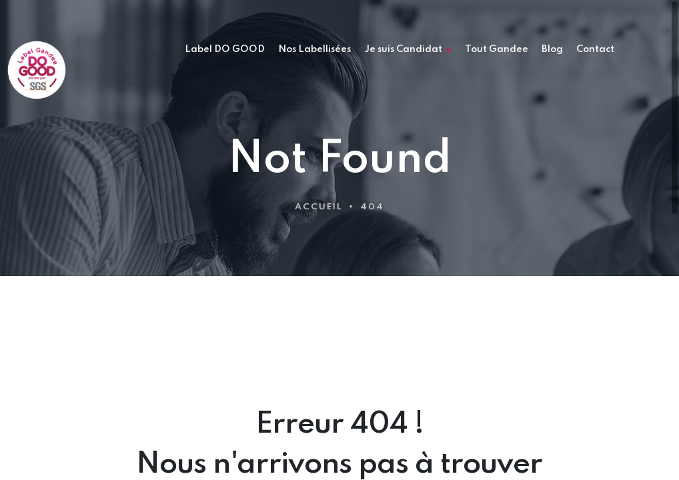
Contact (595, 49)
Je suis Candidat (408, 50)
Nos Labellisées (314, 49)
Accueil (319, 207)
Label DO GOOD (225, 49)
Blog (552, 49)
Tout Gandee (496, 49)
